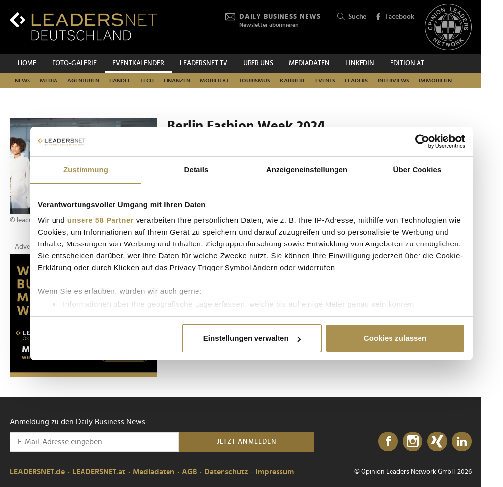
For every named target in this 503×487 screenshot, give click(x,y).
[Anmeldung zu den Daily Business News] (94, 442)
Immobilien (435, 80)
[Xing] (437, 442)
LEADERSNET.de (37, 472)
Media (48, 80)
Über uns (258, 63)
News (22, 80)
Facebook (394, 17)
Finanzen (177, 80)
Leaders (356, 80)
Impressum (274, 472)
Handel (120, 80)
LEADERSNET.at (98, 472)
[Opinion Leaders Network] (448, 27)
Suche (351, 17)
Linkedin (359, 63)
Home (27, 63)
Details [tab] (196, 169)
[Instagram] (412, 442)
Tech (147, 80)
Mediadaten (309, 63)
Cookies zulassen (395, 338)
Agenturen (83, 80)
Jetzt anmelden (247, 441)
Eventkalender (138, 63)
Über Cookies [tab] (417, 169)
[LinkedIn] (462, 442)
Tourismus (254, 80)
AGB (189, 472)
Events (325, 80)
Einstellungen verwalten (252, 338)
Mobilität (214, 80)
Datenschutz (226, 472)
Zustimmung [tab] (85, 169)
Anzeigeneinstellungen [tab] (306, 169)
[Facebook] (388, 442)
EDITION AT (407, 63)
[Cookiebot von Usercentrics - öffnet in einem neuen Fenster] (422, 141)
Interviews (393, 80)
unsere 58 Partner (100, 220)
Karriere (293, 80)
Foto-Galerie (74, 63)
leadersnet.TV (203, 63)
